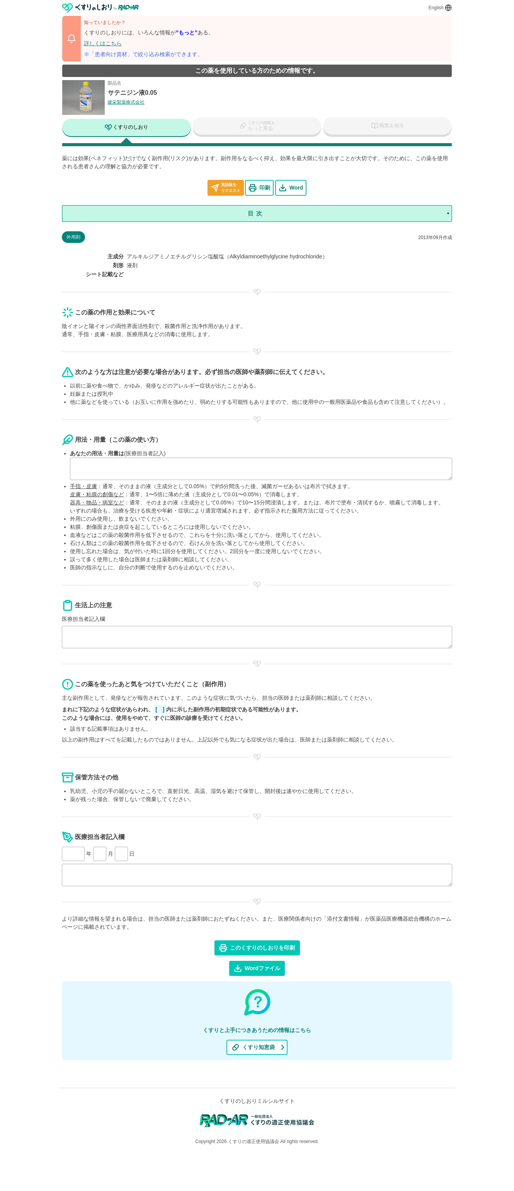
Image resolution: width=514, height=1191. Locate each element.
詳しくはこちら (103, 43)
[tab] (126, 128)
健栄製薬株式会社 (126, 102)
